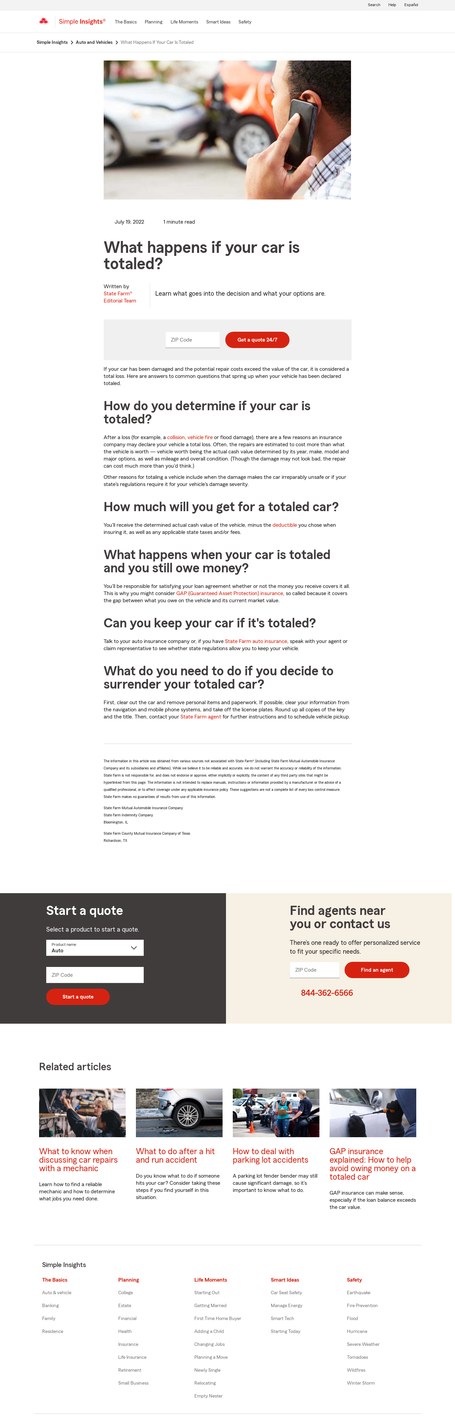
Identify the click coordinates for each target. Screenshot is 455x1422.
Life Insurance (132, 1357)
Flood (352, 1318)
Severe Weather (363, 1344)
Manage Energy (286, 1305)
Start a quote (78, 997)
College (125, 1292)
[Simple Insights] (82, 24)
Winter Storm (361, 1383)
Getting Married (210, 1305)
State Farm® (120, 297)
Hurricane (357, 1331)
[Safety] (245, 22)
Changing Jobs (209, 1344)
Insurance (128, 1344)
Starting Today (285, 1331)
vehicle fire (200, 437)
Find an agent (377, 970)
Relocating (205, 1383)
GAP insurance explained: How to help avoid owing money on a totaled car (373, 1164)
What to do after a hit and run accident (175, 1155)
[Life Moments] (184, 22)
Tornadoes (357, 1357)
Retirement (129, 1370)
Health (125, 1331)
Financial (127, 1318)
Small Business (133, 1383)
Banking (50, 1305)
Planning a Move (211, 1357)
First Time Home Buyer (217, 1318)
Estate (124, 1305)
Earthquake (358, 1292)
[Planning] (153, 22)
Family (48, 1318)
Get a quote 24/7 (257, 340)
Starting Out (207, 1292)
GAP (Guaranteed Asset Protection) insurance (229, 593)
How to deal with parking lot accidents (271, 1155)
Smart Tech (282, 1318)
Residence (52, 1331)
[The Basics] (125, 22)
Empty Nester (208, 1396)
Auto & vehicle (56, 1292)
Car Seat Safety (286, 1292)
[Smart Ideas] (218, 22)
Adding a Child (209, 1331)
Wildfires (356, 1370)
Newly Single (207, 1370)
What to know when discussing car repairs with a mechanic (78, 1160)
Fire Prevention (362, 1305)
